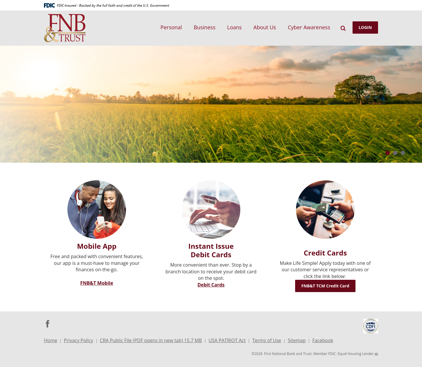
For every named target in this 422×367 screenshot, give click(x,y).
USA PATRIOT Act (227, 340)
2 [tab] (395, 153)
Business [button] (204, 27)
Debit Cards (211, 285)
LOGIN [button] (365, 27)
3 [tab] (403, 153)
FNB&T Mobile (96, 283)
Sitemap (297, 340)
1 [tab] (387, 153)
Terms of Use (266, 340)
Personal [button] (171, 27)
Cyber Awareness (309, 27)
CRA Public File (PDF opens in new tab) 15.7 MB (151, 341)
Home (50, 340)
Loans (234, 27)
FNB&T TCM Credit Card (328, 286)
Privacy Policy (78, 340)
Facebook (322, 341)
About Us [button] (264, 27)
